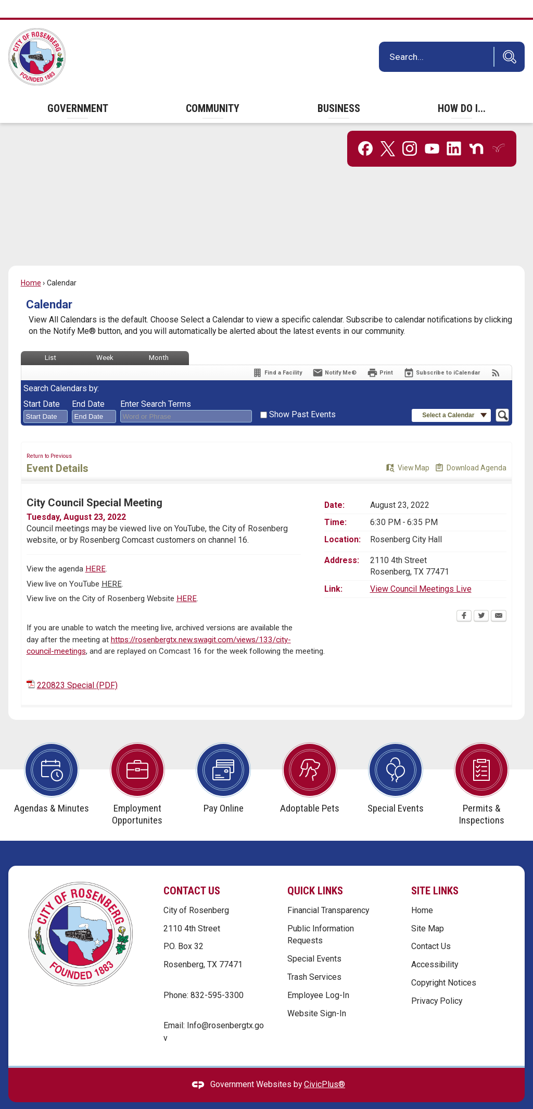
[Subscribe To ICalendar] (441, 355)
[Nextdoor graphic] (476, 130)
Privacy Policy (436, 983)
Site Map (427, 911)
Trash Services (314, 959)
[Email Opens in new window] (498, 599)
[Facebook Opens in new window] (464, 599)
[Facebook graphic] (365, 130)
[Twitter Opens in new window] (481, 599)
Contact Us (431, 928)
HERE (95, 551)
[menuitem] (77, 90)
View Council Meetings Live (421, 571)
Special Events (314, 941)
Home (31, 265)
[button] (507, 39)
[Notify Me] (334, 355)
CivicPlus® (324, 1066)
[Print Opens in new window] (380, 355)
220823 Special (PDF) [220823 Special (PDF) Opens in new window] (77, 667)
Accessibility (434, 947)
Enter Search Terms (155, 386)
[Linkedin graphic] (454, 130)
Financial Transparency (328, 893)
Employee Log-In (318, 977)
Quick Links (315, 873)
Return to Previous (49, 438)
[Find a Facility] (277, 355)
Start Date (41, 386)
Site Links (435, 873)
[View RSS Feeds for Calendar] (495, 355)
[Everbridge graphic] (498, 129)
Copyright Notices (443, 965)
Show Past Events (302, 397)
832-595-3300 (217, 977)
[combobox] (45, 399)
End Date (88, 386)
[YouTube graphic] (432, 130)
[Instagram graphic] (409, 130)
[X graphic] (387, 131)
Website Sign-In (316, 996)
